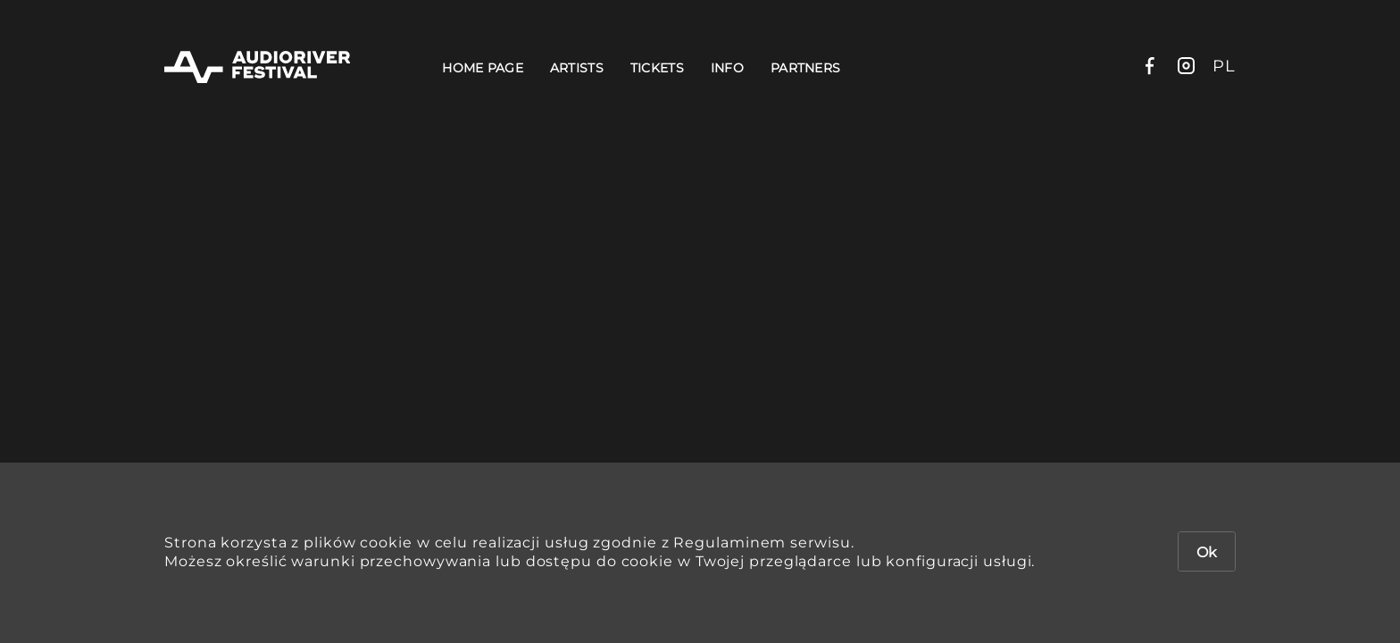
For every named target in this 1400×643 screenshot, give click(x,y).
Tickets (657, 68)
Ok (1206, 552)
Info (727, 68)
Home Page (482, 68)
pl (1224, 66)
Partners (805, 68)
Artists (577, 68)
